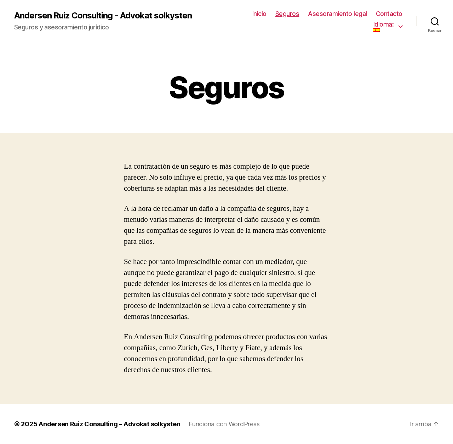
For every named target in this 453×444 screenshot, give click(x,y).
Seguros (287, 13)
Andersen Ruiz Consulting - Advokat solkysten (103, 15)
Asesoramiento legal (337, 13)
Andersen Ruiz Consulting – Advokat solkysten (109, 424)
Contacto (389, 13)
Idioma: (384, 27)
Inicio (259, 13)
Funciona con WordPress (224, 424)
